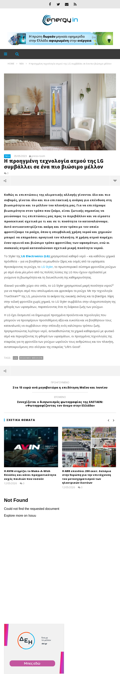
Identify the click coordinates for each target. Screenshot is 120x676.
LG (15, 357)
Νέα (7, 156)
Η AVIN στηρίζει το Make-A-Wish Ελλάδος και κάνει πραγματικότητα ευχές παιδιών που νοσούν (30, 475)
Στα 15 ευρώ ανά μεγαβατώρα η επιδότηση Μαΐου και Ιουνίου (60, 385)
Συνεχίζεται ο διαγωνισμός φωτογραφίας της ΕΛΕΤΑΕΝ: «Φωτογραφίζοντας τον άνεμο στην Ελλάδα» (60, 402)
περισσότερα (115, 180)
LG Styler (47, 267)
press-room (38, 156)
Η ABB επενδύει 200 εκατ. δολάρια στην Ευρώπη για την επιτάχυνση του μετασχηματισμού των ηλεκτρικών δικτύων (86, 477)
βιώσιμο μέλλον (31, 357)
